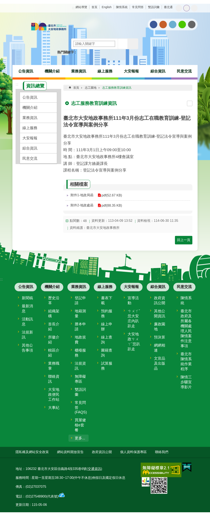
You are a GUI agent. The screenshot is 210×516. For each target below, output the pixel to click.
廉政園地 (159, 326)
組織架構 (53, 313)
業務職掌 (53, 365)
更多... (80, 438)
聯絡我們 (161, 452)
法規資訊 (80, 365)
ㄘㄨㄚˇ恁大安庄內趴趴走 (134, 318)
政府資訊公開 (159, 300)
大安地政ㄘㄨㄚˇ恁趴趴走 (134, 341)
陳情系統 (122, 7)
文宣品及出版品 (159, 363)
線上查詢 (106, 339)
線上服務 (105, 71)
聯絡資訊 (53, 379)
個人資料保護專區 (133, 452)
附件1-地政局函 (82, 195)
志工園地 (90, 87)
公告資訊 (25, 71)
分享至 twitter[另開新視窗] (172, 24)
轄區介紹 (53, 352)
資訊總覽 (35, 85)
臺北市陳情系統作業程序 (186, 361)
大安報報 (131, 71)
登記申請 (80, 300)
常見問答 (138, 7)
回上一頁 (183, 240)
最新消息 (27, 308)
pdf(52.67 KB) (111, 195)
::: (73, 8)
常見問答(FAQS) (81, 407)
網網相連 (159, 347)
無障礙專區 (80, 379)
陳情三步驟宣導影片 (186, 382)
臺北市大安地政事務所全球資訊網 (48, 27)
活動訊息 (27, 321)
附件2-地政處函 (82, 205)
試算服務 (106, 365)
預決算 (159, 337)
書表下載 (106, 300)
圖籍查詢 (106, 352)
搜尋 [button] (123, 43)
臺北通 (168, 7)
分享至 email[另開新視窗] (191, 24)
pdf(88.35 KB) (111, 205)
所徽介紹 (53, 339)
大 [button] (194, 8)
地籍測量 (80, 313)
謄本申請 (80, 326)
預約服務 (106, 313)
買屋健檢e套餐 (80, 425)
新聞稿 (27, 298)
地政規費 (80, 339)
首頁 (94, 7)
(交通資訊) (94, 469)
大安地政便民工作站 (53, 394)
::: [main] (65, 87)
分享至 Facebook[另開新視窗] (153, 24)
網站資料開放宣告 (70, 452)
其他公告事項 (27, 347)
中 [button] (186, 8)
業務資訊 (78, 71)
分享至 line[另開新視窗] (182, 24)
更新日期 (22, 504)
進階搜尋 (132, 43)
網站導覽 (81, 7)
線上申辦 (106, 326)
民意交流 (184, 71)
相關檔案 (79, 184)
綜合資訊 (157, 71)
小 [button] (179, 8)
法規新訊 (27, 334)
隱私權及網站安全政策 (32, 452)
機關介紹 (52, 71)
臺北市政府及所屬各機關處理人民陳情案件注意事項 (186, 328)
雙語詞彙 (154, 7)
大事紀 (53, 408)
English (106, 7)
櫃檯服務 (80, 352)
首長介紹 (53, 326)
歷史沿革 (53, 300)
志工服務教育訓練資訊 (116, 87)
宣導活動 (133, 300)
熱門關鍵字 (65, 52)
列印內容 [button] (189, 103)
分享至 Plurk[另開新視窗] (163, 24)
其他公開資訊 (159, 313)
